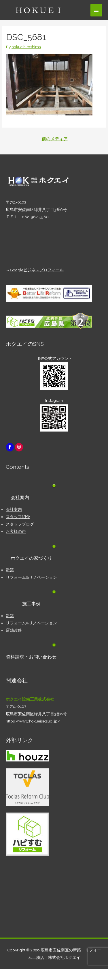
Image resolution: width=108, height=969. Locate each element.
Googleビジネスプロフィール (37, 270)
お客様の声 (16, 531)
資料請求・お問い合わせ (31, 657)
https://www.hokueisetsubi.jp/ (33, 721)
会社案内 (14, 509)
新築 (10, 569)
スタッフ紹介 (18, 516)
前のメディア (55, 138)
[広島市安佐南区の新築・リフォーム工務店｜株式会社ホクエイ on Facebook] (10, 447)
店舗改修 (14, 630)
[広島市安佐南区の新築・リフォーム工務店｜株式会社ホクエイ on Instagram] (19, 447)
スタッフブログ (20, 524)
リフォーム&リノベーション (31, 577)
